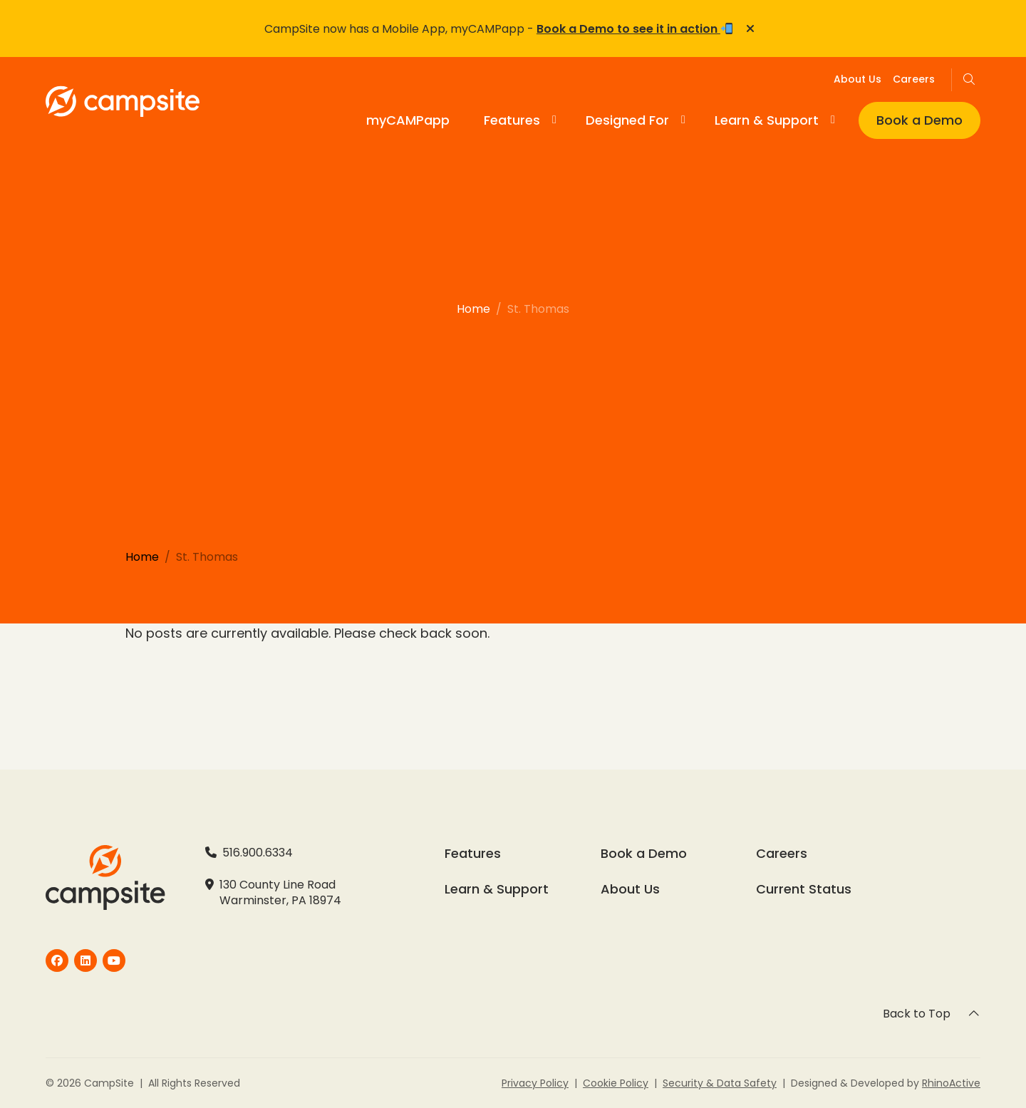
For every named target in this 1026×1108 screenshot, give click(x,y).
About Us (857, 79)
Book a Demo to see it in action (634, 29)
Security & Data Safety (720, 1083)
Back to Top (931, 1013)
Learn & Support (767, 120)
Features (512, 120)
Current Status (803, 889)
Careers (914, 79)
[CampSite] (57, 960)
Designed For (627, 120)
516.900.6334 (257, 853)
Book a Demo (919, 120)
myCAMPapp (408, 120)
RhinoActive (951, 1083)
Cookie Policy (615, 1083)
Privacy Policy (535, 1083)
